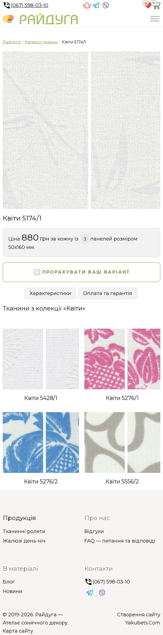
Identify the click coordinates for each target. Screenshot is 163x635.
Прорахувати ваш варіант (81, 272)
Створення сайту (138, 615)
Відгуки (94, 531)
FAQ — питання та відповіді (119, 541)
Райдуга (12, 41)
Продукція (19, 518)
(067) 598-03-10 (25, 5)
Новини (12, 591)
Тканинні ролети (24, 531)
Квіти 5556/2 (122, 481)
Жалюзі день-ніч (24, 541)
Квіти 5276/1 (122, 398)
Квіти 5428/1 (40, 398)
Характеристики (50, 293)
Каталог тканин (41, 41)
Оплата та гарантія (107, 293)
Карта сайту (18, 631)
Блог (9, 582)
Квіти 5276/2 (41, 481)
